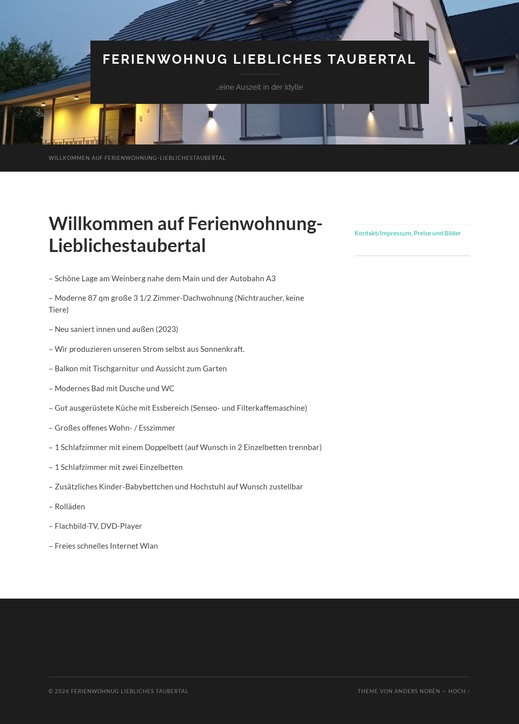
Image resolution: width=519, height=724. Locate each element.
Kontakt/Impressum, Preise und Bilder (407, 233)
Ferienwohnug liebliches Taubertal (260, 59)
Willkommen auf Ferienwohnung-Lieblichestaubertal (137, 158)
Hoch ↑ (459, 691)
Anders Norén (417, 691)
